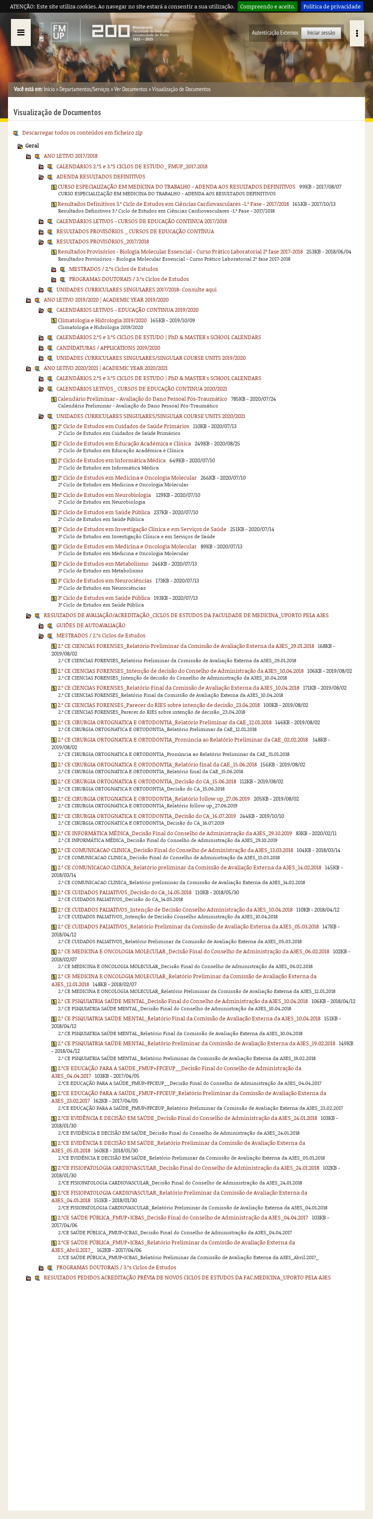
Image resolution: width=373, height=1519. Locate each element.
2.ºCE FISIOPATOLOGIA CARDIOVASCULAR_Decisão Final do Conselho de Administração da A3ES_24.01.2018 (188, 1167)
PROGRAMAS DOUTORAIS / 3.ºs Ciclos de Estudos (129, 279)
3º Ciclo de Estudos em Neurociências (105, 580)
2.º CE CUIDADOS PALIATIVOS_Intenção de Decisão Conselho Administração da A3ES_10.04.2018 (175, 909)
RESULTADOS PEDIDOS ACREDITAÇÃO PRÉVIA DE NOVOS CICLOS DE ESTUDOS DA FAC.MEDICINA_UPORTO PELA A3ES (187, 1277)
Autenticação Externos (275, 32)
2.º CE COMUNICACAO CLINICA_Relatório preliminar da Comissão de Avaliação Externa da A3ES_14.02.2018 (189, 867)
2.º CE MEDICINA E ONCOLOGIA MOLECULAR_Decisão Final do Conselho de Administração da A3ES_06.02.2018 (193, 951)
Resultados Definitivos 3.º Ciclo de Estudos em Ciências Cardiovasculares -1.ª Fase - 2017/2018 (173, 204)
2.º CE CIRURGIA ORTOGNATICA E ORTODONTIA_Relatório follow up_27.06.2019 (154, 798)
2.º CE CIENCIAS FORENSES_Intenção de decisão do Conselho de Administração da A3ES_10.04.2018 (180, 671)
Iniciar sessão (321, 32)
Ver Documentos (131, 89)
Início (49, 89)
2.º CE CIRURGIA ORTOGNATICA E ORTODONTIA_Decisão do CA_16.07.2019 (147, 816)
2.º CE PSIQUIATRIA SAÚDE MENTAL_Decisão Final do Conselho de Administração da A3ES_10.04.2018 (183, 1001)
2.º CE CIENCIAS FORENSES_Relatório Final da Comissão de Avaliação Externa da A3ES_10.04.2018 (178, 687)
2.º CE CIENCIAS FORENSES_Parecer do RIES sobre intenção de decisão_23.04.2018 (159, 705)
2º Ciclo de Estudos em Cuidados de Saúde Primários (123, 426)
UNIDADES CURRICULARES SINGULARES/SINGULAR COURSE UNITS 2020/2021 (150, 416)
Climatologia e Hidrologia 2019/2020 (102, 320)
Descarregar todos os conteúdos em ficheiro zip (82, 132)
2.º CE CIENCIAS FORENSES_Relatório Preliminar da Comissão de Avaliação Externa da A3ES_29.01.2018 (186, 646)
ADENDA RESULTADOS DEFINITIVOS (100, 176)
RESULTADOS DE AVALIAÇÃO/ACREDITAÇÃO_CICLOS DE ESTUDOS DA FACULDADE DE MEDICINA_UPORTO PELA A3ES (186, 615)
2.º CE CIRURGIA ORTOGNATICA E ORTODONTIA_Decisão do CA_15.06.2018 (147, 781)
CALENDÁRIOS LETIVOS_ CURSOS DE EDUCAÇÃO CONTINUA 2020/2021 (141, 388)
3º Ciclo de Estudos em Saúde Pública (104, 598)
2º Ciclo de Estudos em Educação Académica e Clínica (124, 443)
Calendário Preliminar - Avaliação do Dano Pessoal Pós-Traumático (142, 398)
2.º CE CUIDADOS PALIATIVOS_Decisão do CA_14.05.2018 (124, 892)
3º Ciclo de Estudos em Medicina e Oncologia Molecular (127, 546)
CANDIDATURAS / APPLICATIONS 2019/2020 (108, 347)
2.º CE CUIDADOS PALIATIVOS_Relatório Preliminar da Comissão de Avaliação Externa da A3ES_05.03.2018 (188, 926)
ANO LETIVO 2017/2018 (70, 155)
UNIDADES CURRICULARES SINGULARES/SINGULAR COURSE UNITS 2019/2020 (151, 358)
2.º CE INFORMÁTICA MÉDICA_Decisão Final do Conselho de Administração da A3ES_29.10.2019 (175, 833)
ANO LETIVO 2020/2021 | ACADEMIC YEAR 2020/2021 (106, 368)
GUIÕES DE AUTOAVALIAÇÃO (91, 625)
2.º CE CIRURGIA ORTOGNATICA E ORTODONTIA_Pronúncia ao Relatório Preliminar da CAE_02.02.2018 (183, 739)
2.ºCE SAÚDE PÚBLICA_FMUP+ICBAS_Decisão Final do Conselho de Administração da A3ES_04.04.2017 (183, 1217)
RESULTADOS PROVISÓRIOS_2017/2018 (102, 241)
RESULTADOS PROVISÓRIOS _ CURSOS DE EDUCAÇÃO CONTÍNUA (135, 231)
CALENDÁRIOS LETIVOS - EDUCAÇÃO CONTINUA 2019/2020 (127, 309)
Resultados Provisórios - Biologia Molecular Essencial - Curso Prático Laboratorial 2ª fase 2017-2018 (180, 251)
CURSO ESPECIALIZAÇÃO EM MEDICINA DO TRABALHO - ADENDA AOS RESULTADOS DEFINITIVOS (176, 186)
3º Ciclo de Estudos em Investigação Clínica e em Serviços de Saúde (142, 529)
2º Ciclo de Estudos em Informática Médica (112, 460)
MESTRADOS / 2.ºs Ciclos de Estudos (113, 269)
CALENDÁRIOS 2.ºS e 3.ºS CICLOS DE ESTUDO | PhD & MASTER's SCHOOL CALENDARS (158, 337)
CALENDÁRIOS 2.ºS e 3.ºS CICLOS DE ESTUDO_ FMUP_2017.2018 (131, 166)
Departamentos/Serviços (84, 89)
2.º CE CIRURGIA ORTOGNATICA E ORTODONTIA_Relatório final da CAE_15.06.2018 (157, 764)
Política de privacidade (332, 6)
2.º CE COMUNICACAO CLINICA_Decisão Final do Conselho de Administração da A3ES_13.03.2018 (175, 850)
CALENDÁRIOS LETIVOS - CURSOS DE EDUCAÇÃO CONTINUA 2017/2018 (141, 221)
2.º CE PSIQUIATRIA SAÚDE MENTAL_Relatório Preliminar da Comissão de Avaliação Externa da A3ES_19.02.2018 (196, 1043)
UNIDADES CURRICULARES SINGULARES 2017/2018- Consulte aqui (136, 289)
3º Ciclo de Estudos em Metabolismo (103, 563)
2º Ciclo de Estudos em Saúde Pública (104, 512)
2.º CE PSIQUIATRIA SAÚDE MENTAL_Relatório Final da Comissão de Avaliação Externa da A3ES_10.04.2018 (189, 1018)
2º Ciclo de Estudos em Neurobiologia (105, 495)
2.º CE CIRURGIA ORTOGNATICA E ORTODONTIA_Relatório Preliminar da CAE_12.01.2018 (164, 722)
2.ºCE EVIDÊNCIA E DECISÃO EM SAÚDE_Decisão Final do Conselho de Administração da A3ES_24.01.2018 (187, 1118)
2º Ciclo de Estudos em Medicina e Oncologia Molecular (127, 477)
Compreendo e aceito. (267, 6)
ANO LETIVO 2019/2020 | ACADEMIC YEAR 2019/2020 (106, 299)
